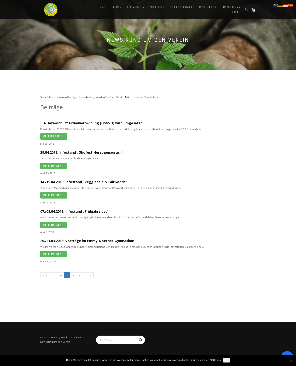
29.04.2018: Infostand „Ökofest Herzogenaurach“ (81, 152)
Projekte (156, 7)
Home (102, 7)
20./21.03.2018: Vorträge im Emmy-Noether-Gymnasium (87, 240)
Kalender (207, 7)
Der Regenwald (181, 7)
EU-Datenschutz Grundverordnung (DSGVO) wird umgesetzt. (91, 123)
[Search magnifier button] (140, 340)
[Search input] (118, 340)
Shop (235, 12)
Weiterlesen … (54, 136)
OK (226, 360)
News (116, 7)
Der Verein (135, 7)
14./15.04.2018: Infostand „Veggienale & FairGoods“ (83, 182)
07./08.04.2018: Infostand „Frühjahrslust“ (74, 211)
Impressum (231, 7)
